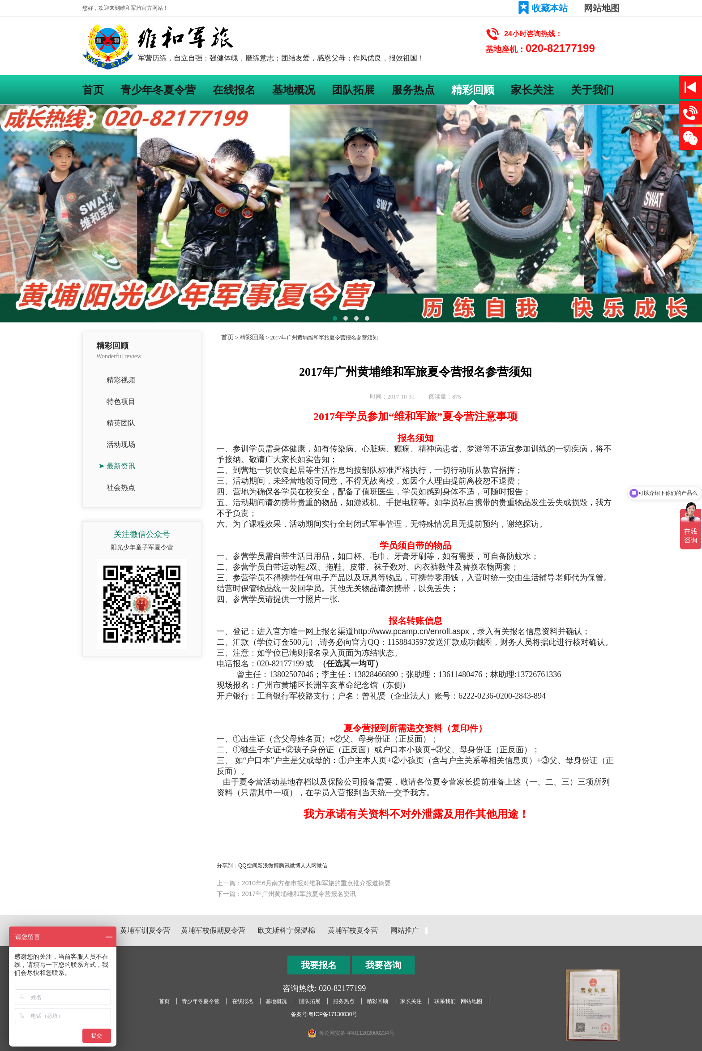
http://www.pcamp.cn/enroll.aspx (411, 631)
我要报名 (319, 965)
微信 (322, 865)
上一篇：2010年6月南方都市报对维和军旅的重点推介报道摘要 (304, 883)
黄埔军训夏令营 (145, 930)
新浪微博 (268, 865)
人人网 (308, 865)
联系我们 (445, 1001)
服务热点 (413, 90)
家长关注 (532, 90)
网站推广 (404, 930)
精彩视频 (121, 380)
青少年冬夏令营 (158, 90)
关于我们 (592, 90)
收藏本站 (550, 8)
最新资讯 (121, 466)
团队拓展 (353, 90)
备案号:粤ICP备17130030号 (324, 1014)
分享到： (227, 865)
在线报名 (234, 90)
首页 (93, 90)
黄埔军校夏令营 (353, 930)
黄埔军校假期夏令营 (213, 930)
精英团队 (121, 423)
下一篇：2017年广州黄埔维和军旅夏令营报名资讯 (286, 893)
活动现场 (121, 444)
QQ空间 (247, 865)
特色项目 (121, 401)
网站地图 (602, 8)
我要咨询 (383, 965)
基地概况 (293, 90)
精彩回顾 (472, 90)
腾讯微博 (289, 865)
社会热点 (121, 487)
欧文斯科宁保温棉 (286, 930)
